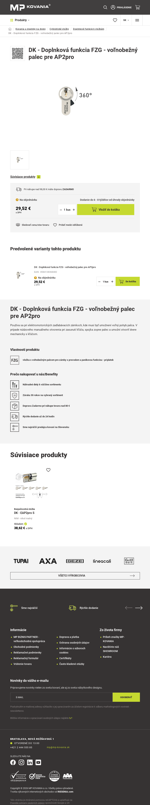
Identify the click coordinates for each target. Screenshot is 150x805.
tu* (70, 718)
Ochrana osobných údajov (74, 642)
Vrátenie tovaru (23, 663)
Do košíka (127, 282)
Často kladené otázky (71, 663)
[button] (73, 209)
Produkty (19, 20)
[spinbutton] (67, 209)
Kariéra (107, 656)
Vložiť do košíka (106, 209)
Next (139, 608)
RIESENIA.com (65, 791)
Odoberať (126, 697)
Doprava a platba (69, 636)
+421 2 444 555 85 (21, 747)
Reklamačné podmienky (27, 652)
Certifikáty (65, 658)
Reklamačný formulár (26, 658)
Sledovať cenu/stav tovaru (32, 225)
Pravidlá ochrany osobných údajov (27, 803)
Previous (129, 607)
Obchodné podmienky (26, 646)
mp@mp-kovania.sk (58, 747)
